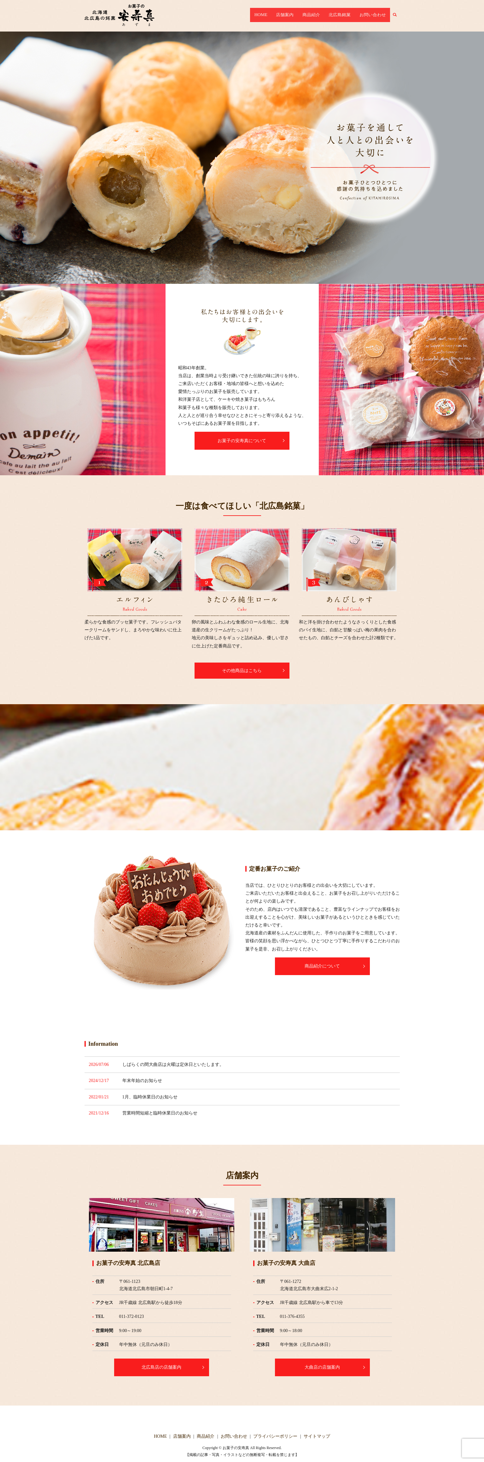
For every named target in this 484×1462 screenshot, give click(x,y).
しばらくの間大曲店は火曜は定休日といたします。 (173, 1064)
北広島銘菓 (346, 15)
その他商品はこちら (242, 670)
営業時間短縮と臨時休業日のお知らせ (159, 1113)
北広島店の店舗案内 (162, 1367)
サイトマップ (317, 1436)
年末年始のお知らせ (142, 1080)
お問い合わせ (375, 15)
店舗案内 (300, 15)
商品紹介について (322, 966)
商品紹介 (322, 15)
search (399, 15)
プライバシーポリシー (275, 1436)
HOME (279, 15)
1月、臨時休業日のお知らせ (150, 1097)
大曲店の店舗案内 (322, 1367)
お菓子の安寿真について (242, 440)
